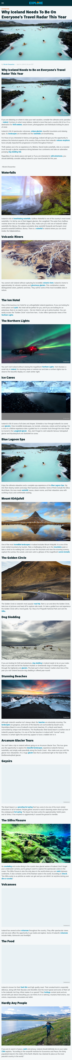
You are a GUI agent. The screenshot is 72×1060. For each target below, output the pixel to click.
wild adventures (56, 156)
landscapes (12, 133)
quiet (16, 307)
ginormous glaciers (38, 285)
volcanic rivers (48, 283)
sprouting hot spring (25, 807)
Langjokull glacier (20, 431)
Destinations (5, 8)
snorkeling (8, 866)
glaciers (7, 426)
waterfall (39, 228)
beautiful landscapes (34, 748)
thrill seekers (17, 124)
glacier (30, 753)
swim (59, 871)
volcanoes (25, 930)
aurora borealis (64, 552)
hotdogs (47, 992)
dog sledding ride (14, 152)
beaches (42, 722)
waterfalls (37, 133)
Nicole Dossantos (8, 64)
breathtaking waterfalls (22, 218)
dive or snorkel (7, 878)
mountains (58, 547)
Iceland (5, 122)
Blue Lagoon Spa (57, 485)
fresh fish (24, 987)
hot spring (18, 812)
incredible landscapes (22, 544)
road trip (37, 604)
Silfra (3, 611)
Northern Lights (7, 315)
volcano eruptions (63, 140)
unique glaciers (36, 131)
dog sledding (37, 663)
